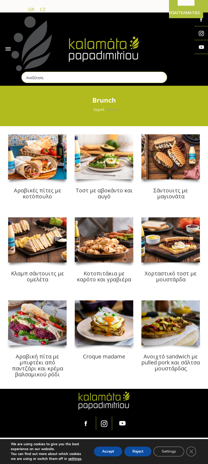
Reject (137, 451)
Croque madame (104, 356)
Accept (108, 451)
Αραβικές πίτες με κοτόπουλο (37, 193)
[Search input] (94, 77)
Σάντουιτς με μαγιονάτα (170, 193)
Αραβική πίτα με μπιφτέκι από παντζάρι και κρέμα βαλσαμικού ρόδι (37, 365)
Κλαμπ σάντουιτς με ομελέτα (37, 276)
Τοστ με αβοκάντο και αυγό (104, 193)
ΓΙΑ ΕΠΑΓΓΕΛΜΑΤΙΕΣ (184, 9)
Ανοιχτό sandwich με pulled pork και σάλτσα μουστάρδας (170, 362)
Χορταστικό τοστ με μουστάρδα (171, 276)
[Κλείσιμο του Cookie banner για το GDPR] (191, 451)
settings (74, 458)
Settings (169, 451)
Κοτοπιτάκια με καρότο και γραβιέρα (104, 276)
